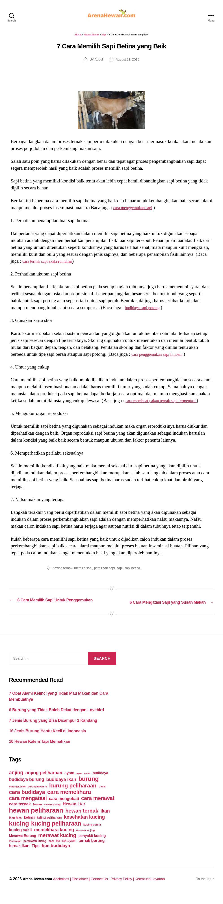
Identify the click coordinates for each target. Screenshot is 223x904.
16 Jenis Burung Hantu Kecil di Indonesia (47, 739)
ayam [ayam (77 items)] (69, 781)
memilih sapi (85, 570)
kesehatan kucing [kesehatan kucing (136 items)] (84, 825)
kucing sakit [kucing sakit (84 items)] (20, 838)
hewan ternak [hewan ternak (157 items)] (81, 819)
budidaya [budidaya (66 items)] (100, 781)
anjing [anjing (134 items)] (16, 781)
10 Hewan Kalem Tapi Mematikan (39, 750)
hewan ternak (63, 570)
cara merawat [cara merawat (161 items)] (97, 806)
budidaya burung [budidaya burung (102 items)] (26, 787)
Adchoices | (67, 887)
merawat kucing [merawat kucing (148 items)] (57, 843)
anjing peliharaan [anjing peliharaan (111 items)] (43, 780)
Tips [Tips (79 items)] (35, 854)
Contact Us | (110, 887)
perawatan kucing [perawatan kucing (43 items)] (35, 849)
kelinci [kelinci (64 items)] (29, 826)
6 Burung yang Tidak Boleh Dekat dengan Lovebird (56, 718)
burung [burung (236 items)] (88, 787)
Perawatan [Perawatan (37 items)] (15, 849)
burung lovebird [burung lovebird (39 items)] (37, 794)
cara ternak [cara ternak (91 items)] (20, 812)
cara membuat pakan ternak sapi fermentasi (167, 403)
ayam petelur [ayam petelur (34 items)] (83, 781)
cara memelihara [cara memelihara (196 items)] (69, 800)
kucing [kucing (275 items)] (19, 831)
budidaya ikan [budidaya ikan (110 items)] (61, 787)
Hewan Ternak (91, 37)
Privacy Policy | (135, 887)
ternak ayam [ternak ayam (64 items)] (66, 849)
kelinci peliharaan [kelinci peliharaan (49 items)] (49, 826)
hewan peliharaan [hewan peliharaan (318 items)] (36, 818)
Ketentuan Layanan (166, 887)
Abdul (97, 62)
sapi (124, 570)
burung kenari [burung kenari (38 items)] (17, 794)
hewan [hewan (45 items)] (37, 812)
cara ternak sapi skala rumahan (51, 264)
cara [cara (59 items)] (102, 794)
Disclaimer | (88, 887)
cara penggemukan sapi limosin (161, 357)
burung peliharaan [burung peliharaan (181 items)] (72, 794)
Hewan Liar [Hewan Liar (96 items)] (74, 812)
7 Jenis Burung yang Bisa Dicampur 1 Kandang (53, 728)
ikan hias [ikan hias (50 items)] (15, 826)
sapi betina (137, 570)
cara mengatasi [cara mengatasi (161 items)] (28, 806)
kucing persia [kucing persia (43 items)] (92, 833)
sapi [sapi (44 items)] (51, 849)
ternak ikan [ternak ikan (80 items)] (19, 854)
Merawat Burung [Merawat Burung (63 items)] (22, 844)
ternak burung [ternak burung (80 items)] (91, 849)
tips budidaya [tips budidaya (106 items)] (56, 853)
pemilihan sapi (108, 570)
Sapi (104, 37)
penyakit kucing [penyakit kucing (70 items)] (92, 844)
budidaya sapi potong (145, 310)
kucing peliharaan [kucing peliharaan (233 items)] (56, 831)
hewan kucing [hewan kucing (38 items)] (52, 812)
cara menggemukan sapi (136, 210)
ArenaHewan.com (39, 887)
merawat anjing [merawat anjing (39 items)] (85, 838)
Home (78, 37)
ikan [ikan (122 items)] (105, 819)
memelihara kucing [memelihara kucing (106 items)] (54, 837)
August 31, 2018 (127, 62)
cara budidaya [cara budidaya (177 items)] (27, 800)
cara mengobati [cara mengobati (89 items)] (64, 806)
